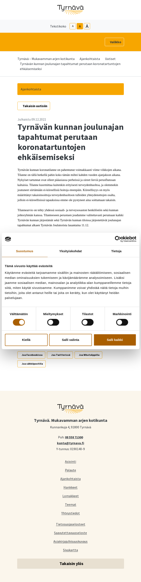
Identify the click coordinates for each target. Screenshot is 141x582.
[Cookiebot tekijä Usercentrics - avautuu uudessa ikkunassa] (118, 239)
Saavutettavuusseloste (70, 533)
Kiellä (26, 340)
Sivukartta (70, 550)
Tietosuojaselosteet (70, 524)
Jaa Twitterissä (60, 354)
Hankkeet (70, 487)
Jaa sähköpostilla (32, 363)
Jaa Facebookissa (32, 354)
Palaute (70, 470)
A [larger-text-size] (87, 26)
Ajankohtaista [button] (31, 89)
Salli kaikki (115, 340)
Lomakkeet (70, 496)
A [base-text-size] (80, 26)
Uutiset (110, 59)
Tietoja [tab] (116, 251)
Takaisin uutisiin (35, 106)
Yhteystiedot (70, 513)
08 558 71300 (74, 437)
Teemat (70, 504)
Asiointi (70, 461)
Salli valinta (70, 340)
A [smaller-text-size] (73, 26)
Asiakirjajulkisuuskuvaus (70, 541)
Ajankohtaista (90, 59)
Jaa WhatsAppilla (89, 354)
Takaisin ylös (71, 563)
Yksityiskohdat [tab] (70, 251)
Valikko (115, 42)
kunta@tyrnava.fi (70, 443)
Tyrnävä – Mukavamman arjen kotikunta (46, 59)
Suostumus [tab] (24, 251)
